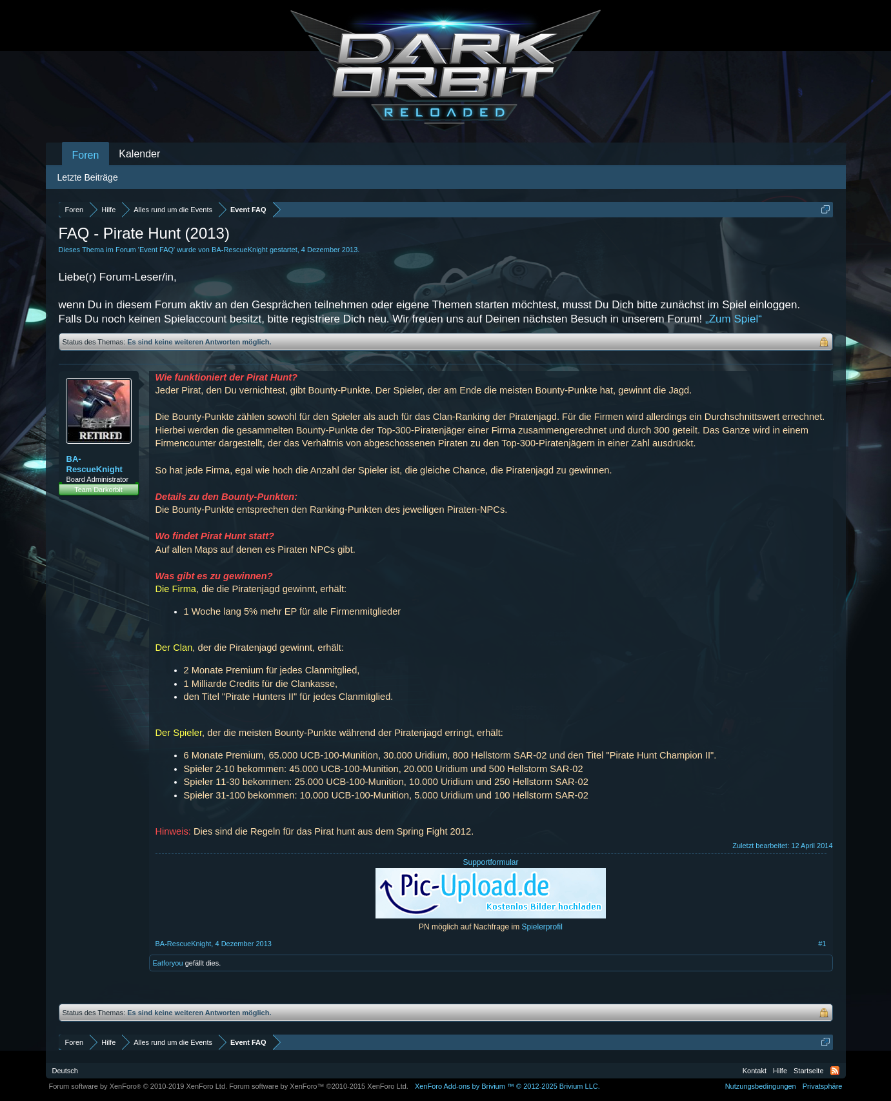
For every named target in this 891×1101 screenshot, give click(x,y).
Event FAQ (156, 249)
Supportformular (490, 862)
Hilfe (780, 1071)
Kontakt (754, 1071)
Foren (85, 155)
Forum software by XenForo (138, 1086)
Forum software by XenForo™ (318, 1086)
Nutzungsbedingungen (760, 1086)
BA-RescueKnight (240, 249)
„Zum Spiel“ (733, 319)
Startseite (808, 1071)
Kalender (139, 153)
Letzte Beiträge (87, 177)
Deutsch (65, 1071)
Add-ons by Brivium (507, 1086)
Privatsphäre (823, 1086)
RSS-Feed (834, 1070)
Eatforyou (168, 963)
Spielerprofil (542, 926)
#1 (822, 943)
